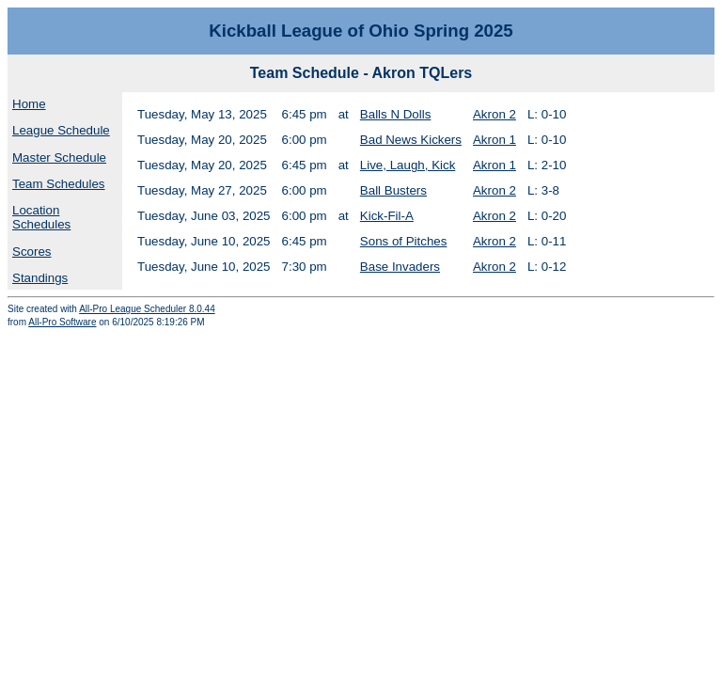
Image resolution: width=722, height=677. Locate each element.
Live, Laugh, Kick (408, 165)
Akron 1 (494, 140)
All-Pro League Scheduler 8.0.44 (147, 309)
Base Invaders (400, 267)
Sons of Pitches (403, 241)
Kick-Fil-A (387, 216)
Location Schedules (41, 217)
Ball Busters (393, 190)
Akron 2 (494, 114)
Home (29, 104)
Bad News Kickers (411, 140)
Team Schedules (58, 184)
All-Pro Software (62, 322)
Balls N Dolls (396, 114)
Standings (40, 278)
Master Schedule (59, 157)
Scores (31, 251)
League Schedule (61, 130)
